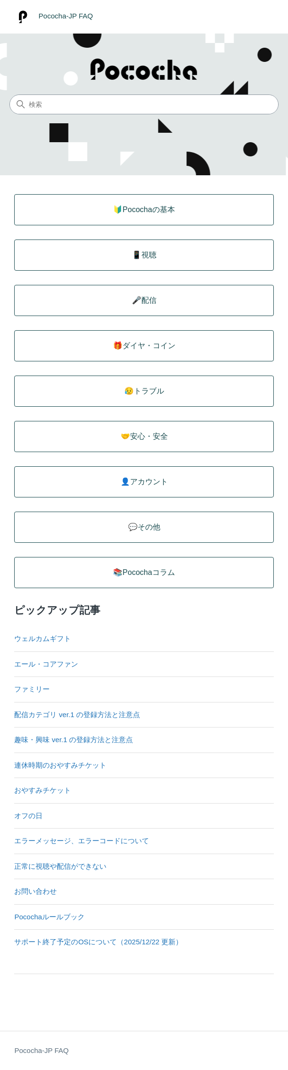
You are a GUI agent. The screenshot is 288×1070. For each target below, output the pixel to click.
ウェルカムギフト (42, 638)
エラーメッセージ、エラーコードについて (81, 841)
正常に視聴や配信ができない (60, 866)
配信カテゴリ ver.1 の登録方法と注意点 (77, 714)
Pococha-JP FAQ (41, 1050)
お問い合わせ (35, 891)
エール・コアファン (46, 664)
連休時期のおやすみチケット (60, 765)
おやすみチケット (42, 790)
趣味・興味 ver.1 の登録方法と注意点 (73, 740)
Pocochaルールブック (49, 917)
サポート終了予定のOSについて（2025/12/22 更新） (98, 942)
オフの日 (28, 816)
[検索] (144, 104)
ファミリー (32, 689)
